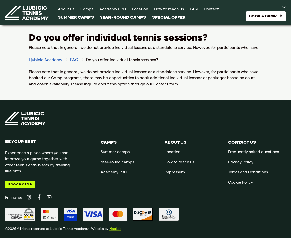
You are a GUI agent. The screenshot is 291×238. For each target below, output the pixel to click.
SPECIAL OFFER (169, 17)
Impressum (175, 173)
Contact (211, 10)
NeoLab (115, 229)
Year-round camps (123, 17)
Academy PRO (112, 10)
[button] (279, 7)
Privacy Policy (240, 163)
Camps (86, 10)
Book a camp (20, 184)
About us (66, 10)
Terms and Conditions (248, 173)
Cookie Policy (240, 183)
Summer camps (76, 17)
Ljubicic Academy (45, 60)
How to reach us (169, 10)
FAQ (194, 10)
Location (140, 10)
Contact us (242, 142)
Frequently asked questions (253, 152)
